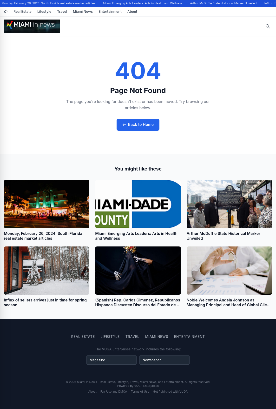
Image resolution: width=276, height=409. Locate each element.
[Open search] (267, 26)
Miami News (83, 11)
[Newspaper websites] (164, 360)
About (132, 11)
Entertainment (110, 11)
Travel (62, 11)
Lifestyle (44, 11)
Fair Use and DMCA (113, 391)
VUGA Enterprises (146, 386)
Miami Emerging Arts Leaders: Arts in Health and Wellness (143, 3)
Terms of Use (140, 391)
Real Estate (22, 11)
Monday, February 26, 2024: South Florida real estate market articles (49, 3)
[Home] (6, 12)
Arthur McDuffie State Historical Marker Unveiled (224, 3)
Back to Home (138, 124)
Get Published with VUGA (170, 391)
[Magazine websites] (111, 360)
